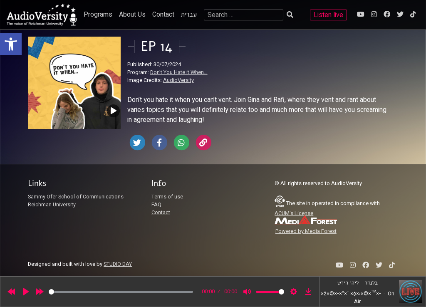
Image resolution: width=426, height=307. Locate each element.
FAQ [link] (156, 204)
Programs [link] (98, 15)
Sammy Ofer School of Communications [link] (76, 197)
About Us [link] (132, 15)
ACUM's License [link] (294, 213)
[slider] (121, 292)
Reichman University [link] (52, 204)
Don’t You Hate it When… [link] (179, 72)
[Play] (25, 291)
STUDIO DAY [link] (118, 264)
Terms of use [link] (167, 197)
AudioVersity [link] (178, 80)
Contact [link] (163, 15)
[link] (11, 44)
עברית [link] (189, 15)
